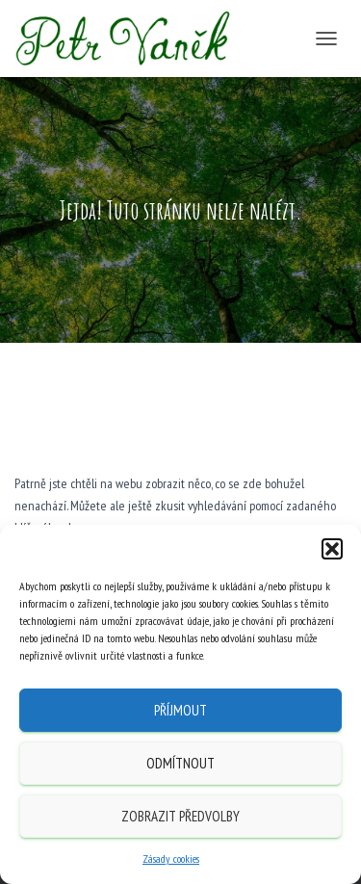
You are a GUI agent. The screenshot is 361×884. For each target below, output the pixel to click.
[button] (332, 549)
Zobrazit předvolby (180, 816)
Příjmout (180, 710)
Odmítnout (180, 763)
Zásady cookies (170, 858)
